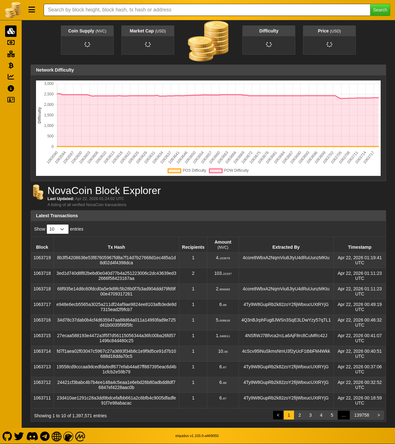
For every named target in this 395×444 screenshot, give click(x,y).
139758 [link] (361, 415)
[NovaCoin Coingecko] (68, 436)
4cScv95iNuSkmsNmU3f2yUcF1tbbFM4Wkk (286, 351)
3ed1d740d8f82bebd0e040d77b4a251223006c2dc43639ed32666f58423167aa (116, 276)
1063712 (42, 382)
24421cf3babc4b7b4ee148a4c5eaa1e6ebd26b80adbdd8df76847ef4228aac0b (116, 385)
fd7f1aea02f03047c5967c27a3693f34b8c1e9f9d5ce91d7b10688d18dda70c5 (116, 354)
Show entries (58, 229)
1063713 (42, 366)
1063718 (42, 273)
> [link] (378, 415)
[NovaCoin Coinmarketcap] (80, 436)
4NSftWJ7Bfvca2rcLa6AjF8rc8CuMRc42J (286, 335)
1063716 (42, 320)
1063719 (42, 257)
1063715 (42, 335)
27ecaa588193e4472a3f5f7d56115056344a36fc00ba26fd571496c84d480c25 (116, 338)
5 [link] (332, 415)
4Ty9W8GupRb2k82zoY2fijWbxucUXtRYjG (285, 304)
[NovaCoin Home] (13, 10)
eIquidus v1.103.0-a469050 (197, 436)
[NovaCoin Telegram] (45, 436)
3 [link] (310, 415)
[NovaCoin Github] (7, 436)
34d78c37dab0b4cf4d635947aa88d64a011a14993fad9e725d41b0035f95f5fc (116, 322)
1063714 (42, 351)
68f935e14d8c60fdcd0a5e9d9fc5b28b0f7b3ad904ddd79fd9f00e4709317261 (116, 291)
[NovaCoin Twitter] (19, 436)
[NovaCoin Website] (56, 436)
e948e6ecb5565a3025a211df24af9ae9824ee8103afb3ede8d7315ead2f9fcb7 (116, 307)
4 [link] (321, 415)
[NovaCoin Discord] (32, 436)
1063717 (42, 304)
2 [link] (299, 415)
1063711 (42, 397)
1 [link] (289, 415)
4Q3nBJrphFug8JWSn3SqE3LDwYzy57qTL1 (286, 320)
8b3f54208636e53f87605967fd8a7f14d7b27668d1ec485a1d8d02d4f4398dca (116, 260)
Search (380, 9)
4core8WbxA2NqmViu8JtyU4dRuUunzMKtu (286, 257)
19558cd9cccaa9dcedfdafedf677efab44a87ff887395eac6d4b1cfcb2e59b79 (116, 369)
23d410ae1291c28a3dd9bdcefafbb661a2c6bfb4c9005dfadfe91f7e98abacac (116, 400)
